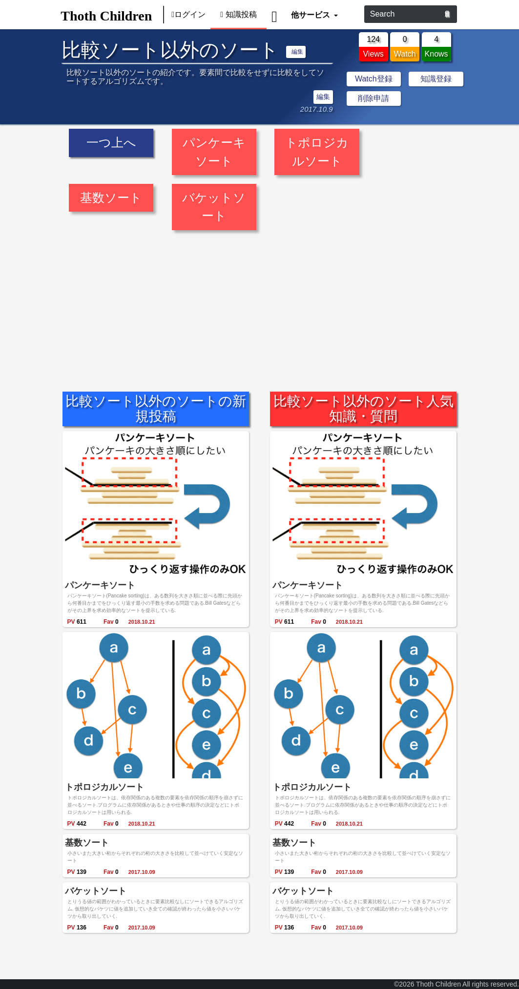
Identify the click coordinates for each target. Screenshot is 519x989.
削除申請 (373, 98)
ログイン (188, 14)
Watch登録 (374, 79)
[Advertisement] (259, 305)
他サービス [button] (311, 14)
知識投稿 (238, 14)
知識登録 (436, 79)
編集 (297, 51)
